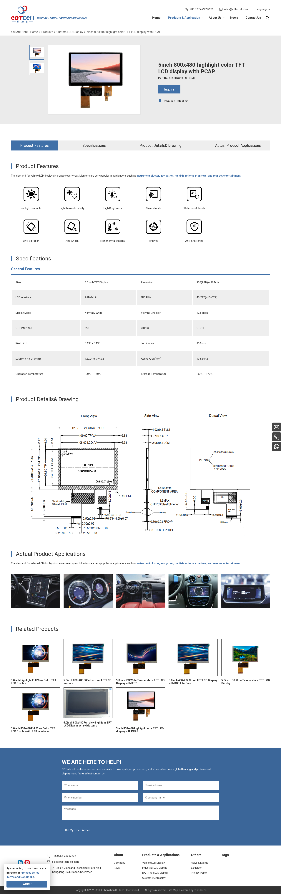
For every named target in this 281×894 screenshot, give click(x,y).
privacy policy (30, 872)
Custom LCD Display (154, 877)
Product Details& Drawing (160, 145)
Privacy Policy (199, 872)
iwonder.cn (200, 890)
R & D (117, 867)
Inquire (169, 89)
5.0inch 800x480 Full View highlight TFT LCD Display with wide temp (88, 724)
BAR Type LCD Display (155, 872)
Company (119, 862)
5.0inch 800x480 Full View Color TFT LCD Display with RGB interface (33, 730)
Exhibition (196, 867)
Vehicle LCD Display (153, 862)
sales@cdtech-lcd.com (237, 9)
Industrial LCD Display (154, 867)
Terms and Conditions (20, 876)
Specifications (94, 145)
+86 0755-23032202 (202, 9)
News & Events (199, 862)
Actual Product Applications (238, 145)
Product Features (34, 145)
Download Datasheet (175, 101)
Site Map (173, 890)
